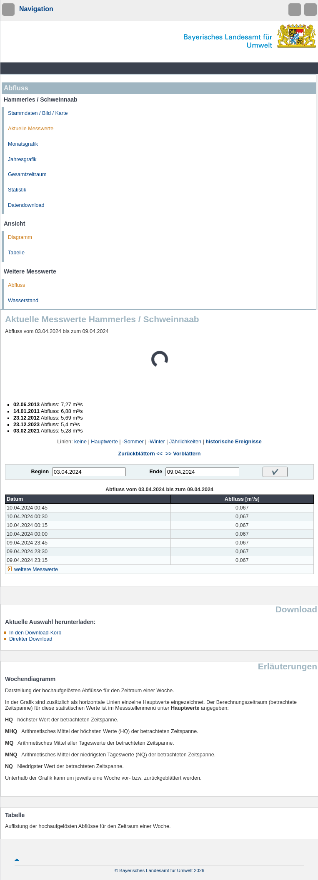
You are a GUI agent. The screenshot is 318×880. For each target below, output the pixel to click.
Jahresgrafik (22, 159)
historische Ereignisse (233, 442)
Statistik (17, 190)
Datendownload (26, 205)
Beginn (40, 472)
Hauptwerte (104, 442)
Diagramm (20, 237)
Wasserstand (23, 300)
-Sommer (133, 442)
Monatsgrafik (23, 144)
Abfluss (16, 285)
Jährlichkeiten (185, 442)
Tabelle (16, 253)
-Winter (156, 442)
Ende (155, 472)
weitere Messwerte (36, 569)
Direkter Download (31, 639)
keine (80, 442)
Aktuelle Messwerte (30, 129)
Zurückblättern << (140, 454)
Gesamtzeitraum (27, 174)
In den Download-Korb (35, 633)
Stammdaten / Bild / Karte (38, 113)
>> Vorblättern (182, 454)
